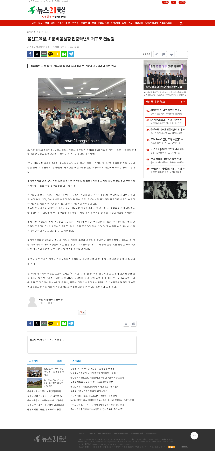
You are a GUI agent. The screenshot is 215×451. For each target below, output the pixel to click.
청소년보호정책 (137, 433)
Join (174, 2)
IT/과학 (75, 23)
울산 (46, 32)
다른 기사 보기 (46, 303)
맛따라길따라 (166, 23)
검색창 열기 (181, 23)
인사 (130, 23)
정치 (40, 23)
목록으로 (143, 54)
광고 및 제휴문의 (104, 433)
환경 (68, 23)
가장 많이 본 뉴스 (155, 101)
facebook (30, 54)
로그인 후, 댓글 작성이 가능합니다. (82, 345)
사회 (34, 23)
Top (194, 436)
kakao (57, 54)
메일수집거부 (151, 433)
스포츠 (60, 23)
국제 (53, 23)
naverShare (64, 54)
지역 (124, 23)
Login (166, 2)
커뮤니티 (139, 23)
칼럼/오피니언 (151, 23)
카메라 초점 (103, 23)
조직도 (182, 2)
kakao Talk (51, 54)
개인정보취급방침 (121, 433)
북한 (94, 23)
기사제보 (91, 433)
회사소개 (81, 433)
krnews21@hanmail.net (110, 442)
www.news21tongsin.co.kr (103, 444)
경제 (47, 23)
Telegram (71, 54)
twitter (37, 54)
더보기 (60, 361)
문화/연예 (85, 23)
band (44, 54)
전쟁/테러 (115, 23)
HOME (30, 32)
